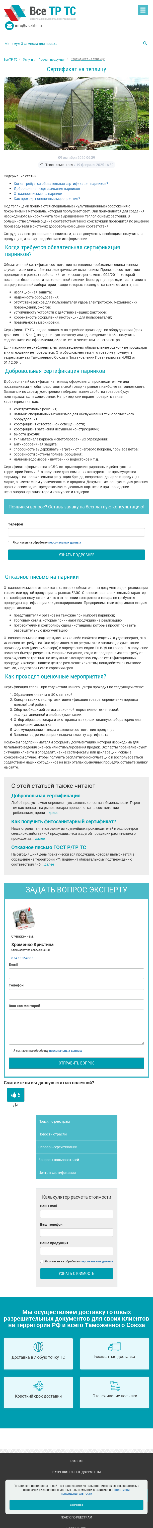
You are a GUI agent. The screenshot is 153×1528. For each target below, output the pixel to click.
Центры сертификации (57, 1172)
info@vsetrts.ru (28, 25)
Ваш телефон (51, 1224)
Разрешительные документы (76, 1472)
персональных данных (64, 542)
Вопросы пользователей (58, 1159)
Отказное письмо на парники (38, 193)
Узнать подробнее (76, 555)
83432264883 (22, 957)
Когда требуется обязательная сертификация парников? (61, 183)
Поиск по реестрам (54, 1121)
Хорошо (76, 1504)
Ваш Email (48, 1205)
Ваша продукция (54, 1243)
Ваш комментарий (24, 1005)
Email (13, 964)
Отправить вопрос (77, 1063)
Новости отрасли (52, 1134)
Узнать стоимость (76, 1273)
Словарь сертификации (57, 1146)
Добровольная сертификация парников (47, 188)
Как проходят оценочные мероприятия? (47, 198)
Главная (76, 1461)
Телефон (15, 524)
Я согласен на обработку (44, 542)
